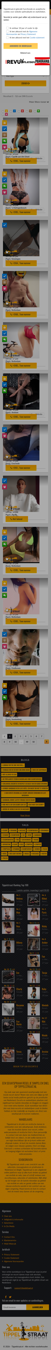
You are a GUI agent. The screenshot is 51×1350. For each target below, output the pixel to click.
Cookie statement (36, 37)
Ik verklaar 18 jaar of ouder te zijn (22, 28)
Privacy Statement (28, 34)
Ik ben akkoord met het (25, 37)
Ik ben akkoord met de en (21, 32)
